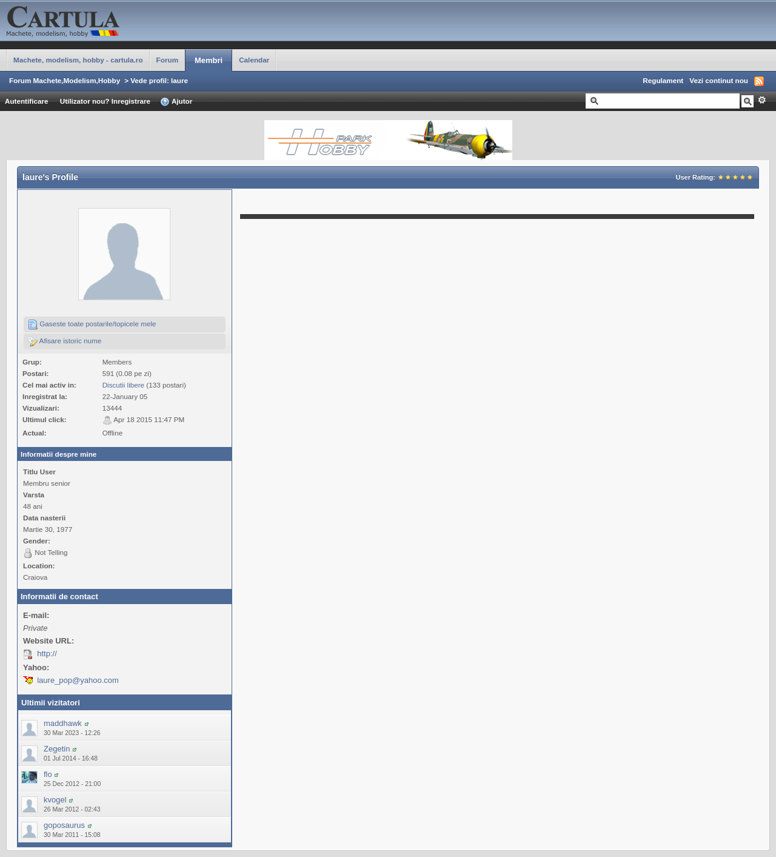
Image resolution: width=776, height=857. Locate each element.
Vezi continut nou (718, 80)
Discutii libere (123, 385)
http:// (47, 653)
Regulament (663, 80)
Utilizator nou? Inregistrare (105, 101)
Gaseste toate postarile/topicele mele (92, 324)
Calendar (254, 60)
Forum (167, 60)
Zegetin (57, 748)
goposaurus (64, 825)
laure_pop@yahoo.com (78, 680)
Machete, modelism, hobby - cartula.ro (78, 60)
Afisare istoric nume (64, 341)
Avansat (761, 100)
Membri (208, 60)
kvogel (55, 799)
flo (48, 774)
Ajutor (176, 102)
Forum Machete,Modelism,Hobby (64, 80)
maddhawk (63, 723)
